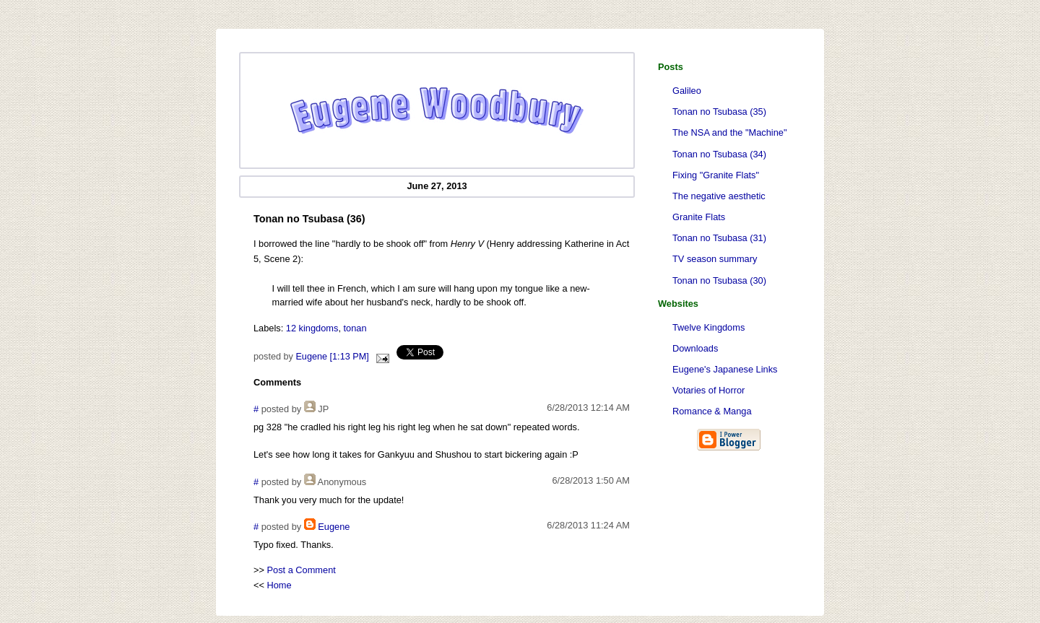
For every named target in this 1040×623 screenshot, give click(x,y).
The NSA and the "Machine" (729, 132)
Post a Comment (301, 570)
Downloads (695, 348)
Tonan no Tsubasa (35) (719, 111)
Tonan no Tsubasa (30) (719, 280)
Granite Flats (698, 217)
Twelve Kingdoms (708, 327)
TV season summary (714, 258)
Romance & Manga (712, 411)
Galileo (686, 90)
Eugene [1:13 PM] (331, 357)
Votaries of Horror (708, 390)
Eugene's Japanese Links (724, 369)
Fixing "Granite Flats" (715, 175)
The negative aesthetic (719, 196)
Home (279, 585)
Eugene (334, 526)
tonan (355, 328)
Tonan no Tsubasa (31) (719, 237)
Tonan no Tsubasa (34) (719, 154)
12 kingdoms (312, 328)
